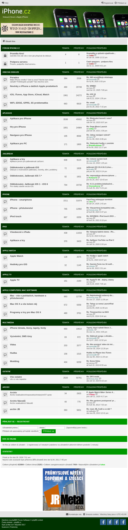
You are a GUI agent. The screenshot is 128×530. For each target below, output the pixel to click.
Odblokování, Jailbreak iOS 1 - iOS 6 (29, 184)
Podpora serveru (19, 62)
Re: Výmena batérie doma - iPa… (100, 232)
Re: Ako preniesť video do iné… (100, 344)
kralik (91, 169)
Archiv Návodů (18, 401)
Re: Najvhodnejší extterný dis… (100, 295)
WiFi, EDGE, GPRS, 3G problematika (29, 103)
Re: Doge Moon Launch (96, 127)
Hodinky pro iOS (18, 264)
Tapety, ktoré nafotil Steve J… (99, 328)
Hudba (13, 353)
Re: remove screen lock (96, 159)
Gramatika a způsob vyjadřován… (101, 53)
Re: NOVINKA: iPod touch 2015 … (101, 216)
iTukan (92, 394)
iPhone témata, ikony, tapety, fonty (28, 328)
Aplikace (7, 113)
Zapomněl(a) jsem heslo (76, 428)
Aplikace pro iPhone (20, 118)
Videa (13, 344)
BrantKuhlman (95, 145)
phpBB (13, 520)
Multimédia (8, 323)
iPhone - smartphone (21, 199)
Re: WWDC (91, 86)
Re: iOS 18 (91, 94)
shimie (92, 266)
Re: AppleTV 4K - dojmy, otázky (100, 280)
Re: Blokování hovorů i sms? (99, 118)
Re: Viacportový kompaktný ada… (101, 208)
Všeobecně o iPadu (20, 232)
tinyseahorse (94, 186)
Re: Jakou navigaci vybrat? (98, 135)
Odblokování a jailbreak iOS (24, 167)
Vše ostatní (16, 377)
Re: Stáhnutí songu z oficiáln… (100, 336)
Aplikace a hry (17, 159)
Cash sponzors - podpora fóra (99, 62)
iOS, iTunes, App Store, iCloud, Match (29, 94)
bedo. (91, 330)
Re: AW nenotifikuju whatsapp (99, 77)
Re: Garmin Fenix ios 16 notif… (100, 264)
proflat (8, 525)
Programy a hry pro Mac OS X (25, 312)
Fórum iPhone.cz (11, 48)
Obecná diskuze (10, 72)
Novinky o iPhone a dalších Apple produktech (34, 86)
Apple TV (7, 275)
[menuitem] (5, 3)
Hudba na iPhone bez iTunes (98, 353)
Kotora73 (93, 178)
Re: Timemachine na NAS (97, 312)
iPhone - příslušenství (21, 208)
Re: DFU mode (92, 377)
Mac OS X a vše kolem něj (23, 304)
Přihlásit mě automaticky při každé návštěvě (21, 431)
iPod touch (15, 216)
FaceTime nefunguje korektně (99, 199)
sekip (91, 129)
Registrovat (23, 422)
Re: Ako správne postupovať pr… (101, 401)
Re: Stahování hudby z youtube (100, 143)
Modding (14, 361)
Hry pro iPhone (18, 127)
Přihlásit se (8, 422)
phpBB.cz (17, 522)
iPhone (6, 194)
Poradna (14, 77)
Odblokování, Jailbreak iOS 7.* (26, 176)
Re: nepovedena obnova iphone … (101, 176)
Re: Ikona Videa (93, 361)
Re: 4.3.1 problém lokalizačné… (100, 184)
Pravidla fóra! (17, 53)
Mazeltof (18, 525)
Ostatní (6, 371)
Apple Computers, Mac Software (19, 290)
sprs (91, 137)
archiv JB (15, 409)
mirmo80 (93, 79)
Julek (91, 55)
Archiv (6, 387)
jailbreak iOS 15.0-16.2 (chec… (99, 167)
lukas (102, 465)
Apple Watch (9, 251)
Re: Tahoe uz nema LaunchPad (100, 304)
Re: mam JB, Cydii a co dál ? (99, 409)
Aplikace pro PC (18, 143)
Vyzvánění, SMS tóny (21, 336)
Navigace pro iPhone (21, 135)
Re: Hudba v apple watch (97, 256)
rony (90, 88)
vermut (92, 363)
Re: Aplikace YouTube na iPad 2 (100, 240)
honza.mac (93, 210)
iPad (4, 227)
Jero (91, 202)
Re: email (90, 103)
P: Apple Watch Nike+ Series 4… (100, 392)
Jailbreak (7, 154)
